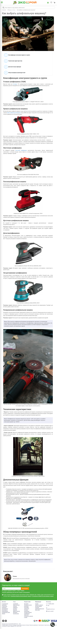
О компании (15, 603)
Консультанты (16, 613)
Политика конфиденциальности (39, 608)
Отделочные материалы (4, 607)
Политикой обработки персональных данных (21, 596)
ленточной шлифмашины (21, 150)
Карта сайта (37, 609)
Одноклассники (6, 621)
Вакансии (15, 609)
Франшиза (15, 612)
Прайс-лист (26, 614)
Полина (15, 576)
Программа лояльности (26, 608)
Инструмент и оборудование (5, 610)
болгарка (15, 84)
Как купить (26, 603)
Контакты (15, 608)
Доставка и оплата (28, 605)
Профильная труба (6, 612)
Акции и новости (16, 611)
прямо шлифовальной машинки (14, 112)
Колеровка (26, 606)
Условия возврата (28, 612)
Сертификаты (27, 613)
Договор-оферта (38, 606)
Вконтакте (3, 621)
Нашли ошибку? (50, 611)
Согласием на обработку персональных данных (42, 596)
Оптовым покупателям (26, 610)
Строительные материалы (5, 604)
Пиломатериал (5, 608)
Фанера (3, 613)
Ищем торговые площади (16, 605)
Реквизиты (15, 607)
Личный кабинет (48, 2)
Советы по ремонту (39, 605)
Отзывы (36, 603)
